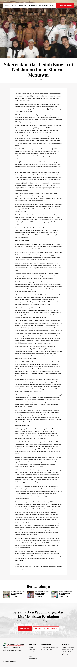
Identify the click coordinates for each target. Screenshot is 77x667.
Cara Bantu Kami (33, 658)
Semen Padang (41, 235)
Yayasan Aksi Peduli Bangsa (50, 219)
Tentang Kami (22, 5)
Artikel (52, 5)
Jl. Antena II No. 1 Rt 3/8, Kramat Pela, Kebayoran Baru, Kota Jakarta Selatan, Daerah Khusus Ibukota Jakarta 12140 (12, 649)
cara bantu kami (65, 5)
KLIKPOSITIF (33, 125)
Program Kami (33, 5)
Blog (39, 61)
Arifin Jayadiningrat (53, 246)
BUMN (48, 128)
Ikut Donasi (24, 629)
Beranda (14, 5)
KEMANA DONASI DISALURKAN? (46, 629)
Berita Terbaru (43, 5)
